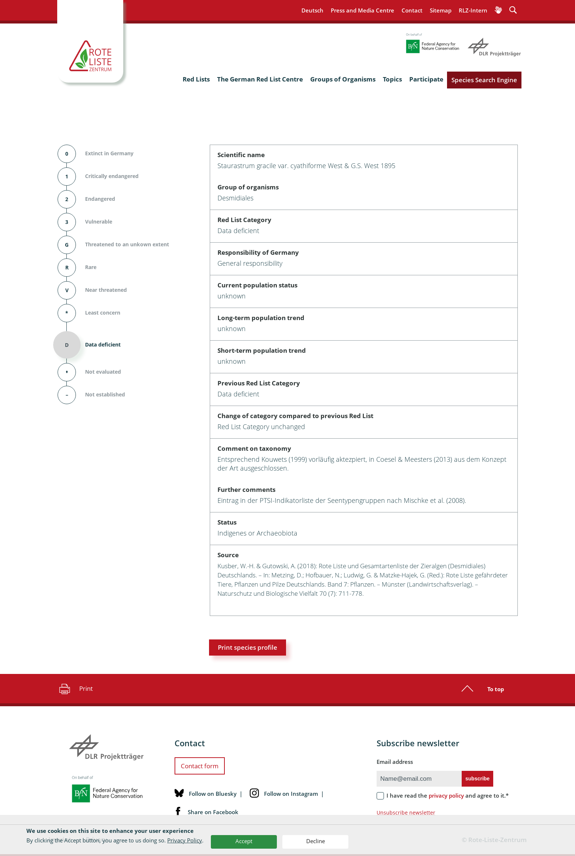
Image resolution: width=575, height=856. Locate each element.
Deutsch (312, 10)
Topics (392, 79)
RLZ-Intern (473, 10)
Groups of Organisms (343, 79)
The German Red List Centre (260, 79)
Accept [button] (243, 841)
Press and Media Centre (362, 10)
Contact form (200, 766)
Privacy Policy (184, 840)
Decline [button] (315, 841)
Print (75, 688)
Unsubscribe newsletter (406, 812)
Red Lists (196, 79)
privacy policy (446, 795)
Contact (412, 10)
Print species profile (247, 647)
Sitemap (440, 10)
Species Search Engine (484, 80)
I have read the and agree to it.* (448, 795)
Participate (426, 79)
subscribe (477, 778)
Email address (395, 761)
